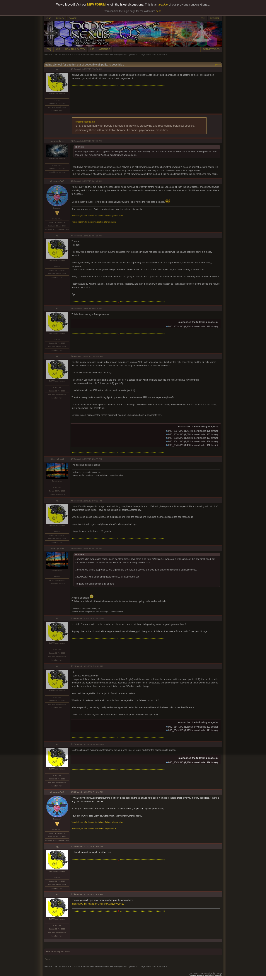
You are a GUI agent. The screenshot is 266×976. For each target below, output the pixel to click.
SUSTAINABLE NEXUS (79, 55)
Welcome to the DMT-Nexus (56, 55)
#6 (72, 356)
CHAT (49, 18)
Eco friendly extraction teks (102, 55)
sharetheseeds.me (85, 122)
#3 (72, 181)
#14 (73, 846)
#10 (73, 618)
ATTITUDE (104, 49)
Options (217, 65)
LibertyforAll (57, 459)
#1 (72, 69)
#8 (72, 500)
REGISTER (214, 18)
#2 (72, 141)
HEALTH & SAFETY (75, 49)
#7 (72, 459)
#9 (72, 548)
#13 (73, 792)
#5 (72, 308)
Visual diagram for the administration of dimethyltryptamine (97, 215)
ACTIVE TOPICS (211, 49)
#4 (72, 235)
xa (57, 69)
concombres (57, 141)
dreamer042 (57, 181)
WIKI (58, 49)
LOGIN (202, 18)
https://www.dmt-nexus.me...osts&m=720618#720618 (98, 904)
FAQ (49, 49)
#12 (73, 744)
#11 (73, 666)
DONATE (72, 18)
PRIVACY (60, 18)
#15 (73, 894)
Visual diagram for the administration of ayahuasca (94, 222)
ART (92, 49)
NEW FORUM (96, 4)
